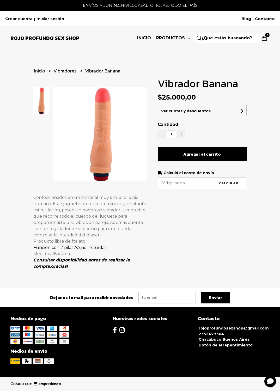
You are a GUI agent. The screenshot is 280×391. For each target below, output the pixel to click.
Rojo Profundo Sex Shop (45, 38)
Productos (173, 37)
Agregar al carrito (202, 154)
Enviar (215, 297)
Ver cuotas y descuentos (186, 111)
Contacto (265, 18)
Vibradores (66, 71)
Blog (246, 18)
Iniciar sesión (50, 18)
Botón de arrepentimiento (226, 345)
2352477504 (211, 334)
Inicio (144, 37)
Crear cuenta (19, 18)
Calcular (228, 183)
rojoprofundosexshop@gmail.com (234, 328)
